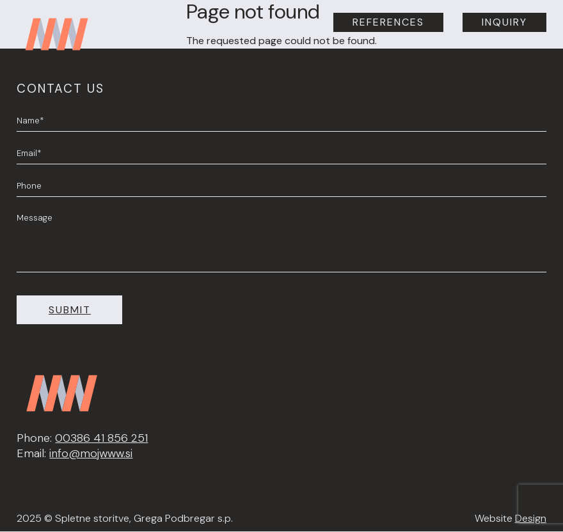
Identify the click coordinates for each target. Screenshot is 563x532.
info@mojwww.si (90, 453)
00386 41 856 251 (101, 438)
